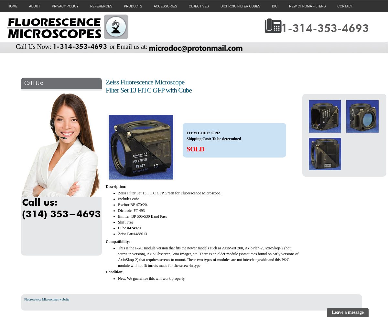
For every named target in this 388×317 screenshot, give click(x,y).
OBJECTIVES (199, 6)
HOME (12, 6)
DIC (274, 6)
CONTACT (345, 6)
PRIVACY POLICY (65, 6)
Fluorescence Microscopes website (46, 299)
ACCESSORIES (165, 6)
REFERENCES (101, 6)
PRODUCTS (133, 6)
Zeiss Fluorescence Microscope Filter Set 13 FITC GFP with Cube (149, 86)
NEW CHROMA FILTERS (307, 6)
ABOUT (34, 6)
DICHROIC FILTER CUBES (240, 6)
